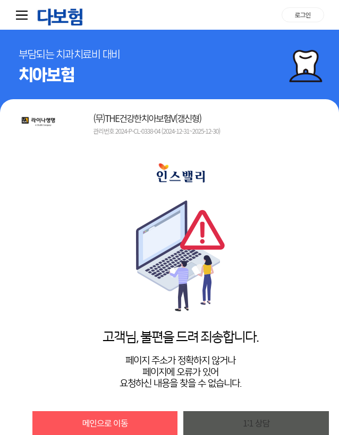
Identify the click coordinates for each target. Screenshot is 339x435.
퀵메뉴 (24, 14)
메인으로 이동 (105, 422)
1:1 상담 (256, 422)
